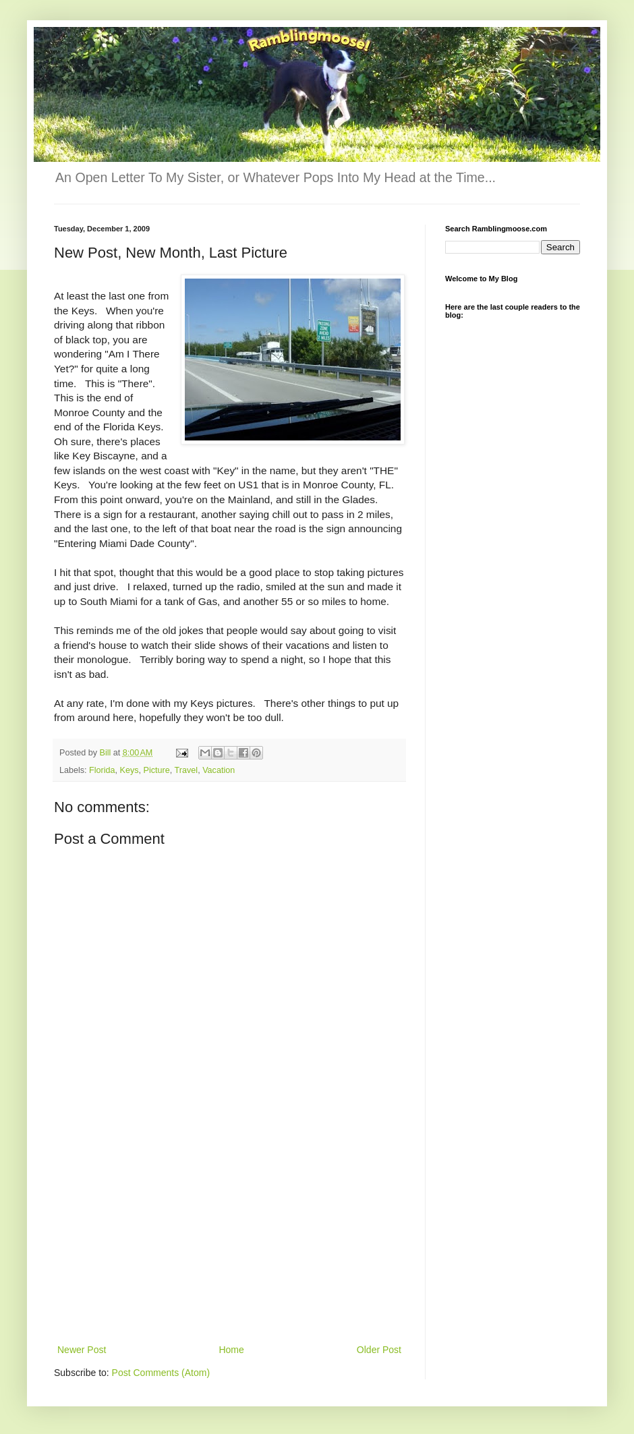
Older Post (379, 1349)
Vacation (218, 770)
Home (231, 1349)
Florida (102, 770)
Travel (186, 770)
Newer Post (81, 1349)
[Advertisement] (230, 1240)
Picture (157, 770)
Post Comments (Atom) (161, 1372)
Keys (129, 770)
